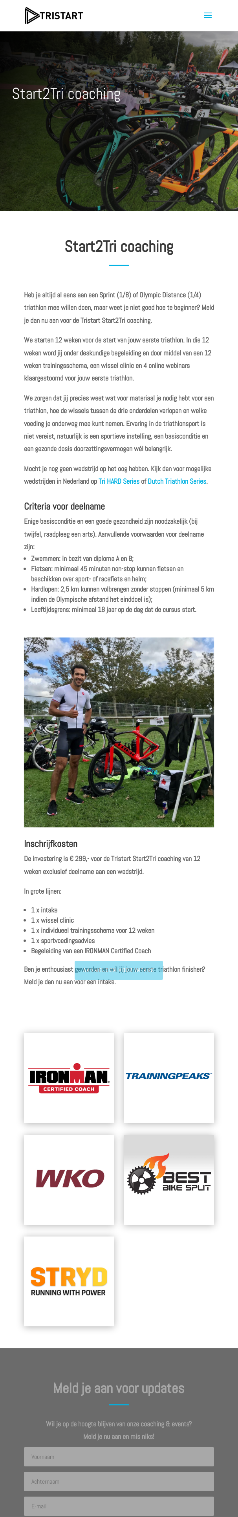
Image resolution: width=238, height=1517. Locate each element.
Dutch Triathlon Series (177, 481)
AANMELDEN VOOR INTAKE (118, 970)
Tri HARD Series (119, 481)
